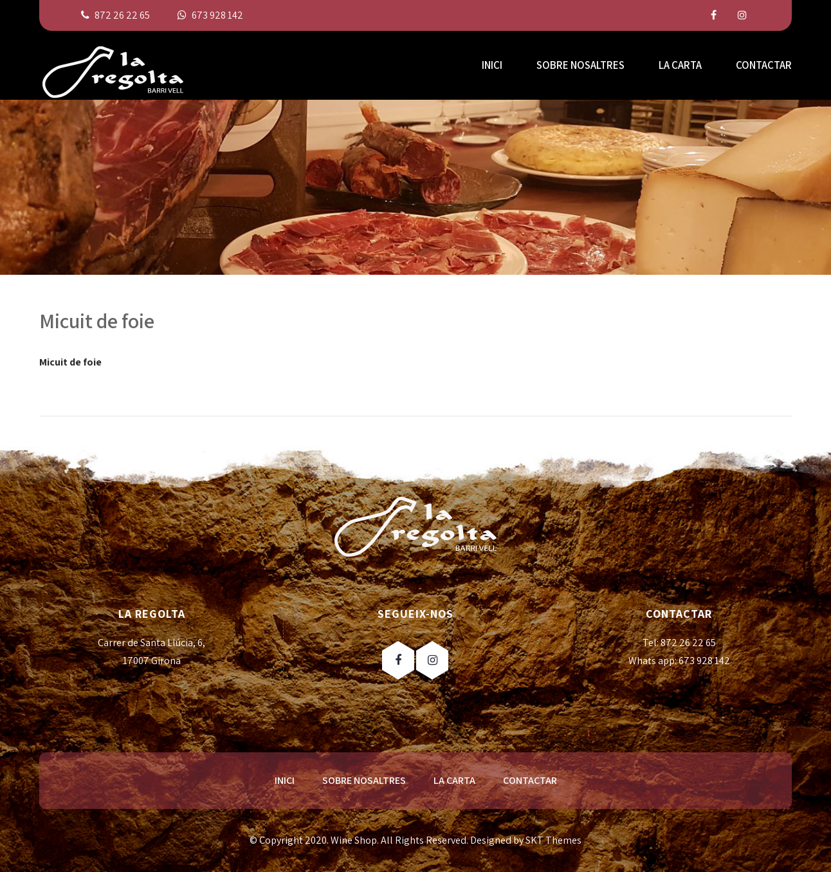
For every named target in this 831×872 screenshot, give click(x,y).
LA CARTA (680, 65)
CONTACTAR (764, 65)
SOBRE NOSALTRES (580, 65)
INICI (492, 65)
